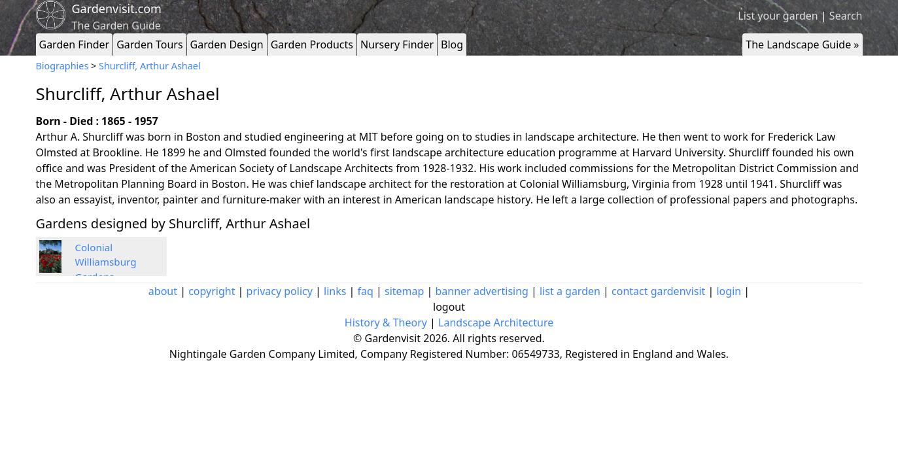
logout (449, 307)
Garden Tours (149, 44)
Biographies (62, 66)
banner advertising (482, 291)
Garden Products (312, 44)
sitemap (404, 291)
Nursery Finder (397, 44)
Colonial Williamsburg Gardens (106, 262)
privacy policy (280, 291)
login (728, 291)
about (162, 291)
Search (846, 16)
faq (365, 291)
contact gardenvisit (658, 291)
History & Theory (386, 322)
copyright (211, 291)
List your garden (778, 16)
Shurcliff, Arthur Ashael (150, 66)
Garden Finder (74, 44)
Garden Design (227, 44)
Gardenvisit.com (117, 8)
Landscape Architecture (495, 322)
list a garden (570, 291)
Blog (452, 44)
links (335, 291)
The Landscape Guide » (802, 44)
